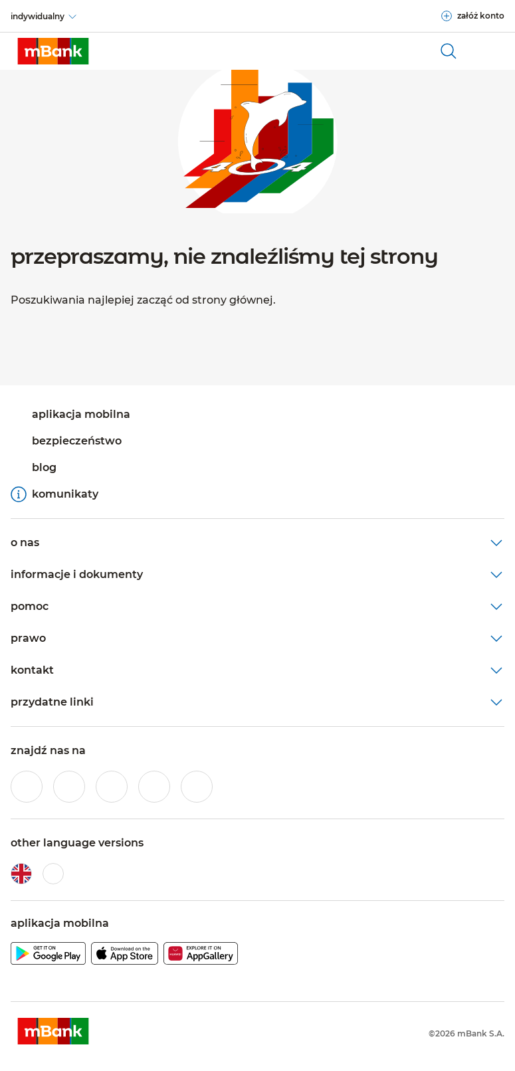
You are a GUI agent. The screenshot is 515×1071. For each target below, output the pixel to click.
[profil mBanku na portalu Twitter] (112, 787)
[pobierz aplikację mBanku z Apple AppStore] (124, 955)
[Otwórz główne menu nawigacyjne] (488, 51)
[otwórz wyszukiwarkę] (448, 51)
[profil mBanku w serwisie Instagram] (69, 787)
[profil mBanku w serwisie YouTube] (154, 787)
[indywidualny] (44, 16)
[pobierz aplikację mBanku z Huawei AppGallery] (200, 955)
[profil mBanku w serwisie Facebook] (27, 787)
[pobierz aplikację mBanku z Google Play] (48, 955)
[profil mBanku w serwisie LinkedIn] (197, 787)
